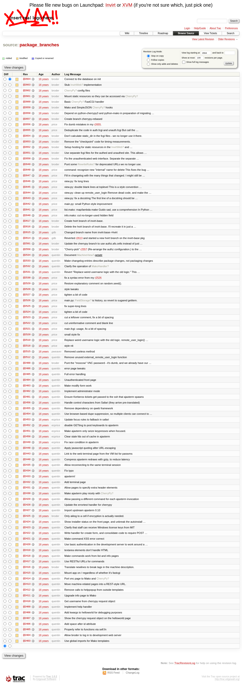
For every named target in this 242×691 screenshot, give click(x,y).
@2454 (26, 417)
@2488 (26, 365)
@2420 (26, 549)
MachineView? (85, 256)
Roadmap (163, 33)
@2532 (26, 268)
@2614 (26, 239)
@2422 (26, 537)
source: (11, 44)
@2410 (26, 606)
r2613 (79, 239)
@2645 (26, 188)
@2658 (26, 113)
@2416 (26, 572)
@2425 (26, 520)
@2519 (26, 343)
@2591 (26, 245)
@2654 (26, 136)
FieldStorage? (83, 302)
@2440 (26, 463)
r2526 (98, 279)
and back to (223, 53)
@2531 (26, 274)
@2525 (26, 308)
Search (230, 33)
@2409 (26, 612)
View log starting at (197, 53)
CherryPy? (70, 90)
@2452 (26, 429)
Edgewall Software (46, 684)
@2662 (26, 90)
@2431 (26, 492)
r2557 (83, 251)
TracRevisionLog (184, 668)
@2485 (26, 377)
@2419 (26, 555)
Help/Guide (200, 28)
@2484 (26, 383)
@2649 (26, 165)
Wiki (127, 33)
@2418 (26, 560)
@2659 (26, 108)
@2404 (26, 641)
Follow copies (155, 60)
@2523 (26, 320)
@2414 (26, 583)
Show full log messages (195, 62)
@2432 (26, 486)
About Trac (215, 28)
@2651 (26, 153)
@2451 (26, 434)
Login (187, 28)
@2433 (26, 480)
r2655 (97, 124)
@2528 (26, 291)
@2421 (26, 543)
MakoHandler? (100, 268)
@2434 (26, 474)
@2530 (26, 280)
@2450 (26, 440)
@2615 (26, 234)
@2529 (26, 285)
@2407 (26, 623)
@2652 (26, 148)
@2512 (26, 360)
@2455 (26, 411)
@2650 (26, 159)
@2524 (26, 314)
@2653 (26, 142)
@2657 (26, 119)
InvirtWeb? (77, 84)
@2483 (26, 388)
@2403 (26, 646)
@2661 (26, 96)
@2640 (26, 216)
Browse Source (186, 33)
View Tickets (210, 33)
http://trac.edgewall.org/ (227, 684)
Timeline (143, 33)
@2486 (26, 371)
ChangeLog (132, 678)
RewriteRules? (86, 165)
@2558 (26, 251)
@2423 (26, 532)
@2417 (26, 566)
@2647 (26, 176)
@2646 (26, 182)
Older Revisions (226, 39)
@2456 (26, 406)
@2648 (26, 171)
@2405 (26, 635)
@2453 (26, 423)
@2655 (26, 131)
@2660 (26, 102)
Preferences (231, 28)
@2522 (26, 325)
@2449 (26, 446)
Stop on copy (155, 56)
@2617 (26, 222)
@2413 (26, 589)
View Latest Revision (203, 39)
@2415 (26, 577)
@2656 (26, 125)
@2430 (26, 497)
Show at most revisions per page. (202, 58)
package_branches (39, 44)
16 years (44, 79)
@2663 (26, 85)
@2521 (26, 331)
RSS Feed (114, 678)
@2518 (26, 348)
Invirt (110, 5)
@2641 (26, 211)
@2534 (26, 257)
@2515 (26, 354)
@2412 (26, 595)
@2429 (26, 503)
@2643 (26, 199)
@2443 (26, 457)
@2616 (26, 228)
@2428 (26, 509)
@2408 (26, 618)
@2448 (26, 451)
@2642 (26, 205)
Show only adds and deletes (162, 64)
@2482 (26, 394)
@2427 (26, 514)
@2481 (26, 400)
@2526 (26, 302)
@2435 (26, 469)
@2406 (26, 629)
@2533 (26, 262)
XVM (127, 5)
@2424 (26, 526)
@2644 (26, 194)
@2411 (26, 600)
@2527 (26, 297)
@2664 (26, 79)
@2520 (26, 337)
